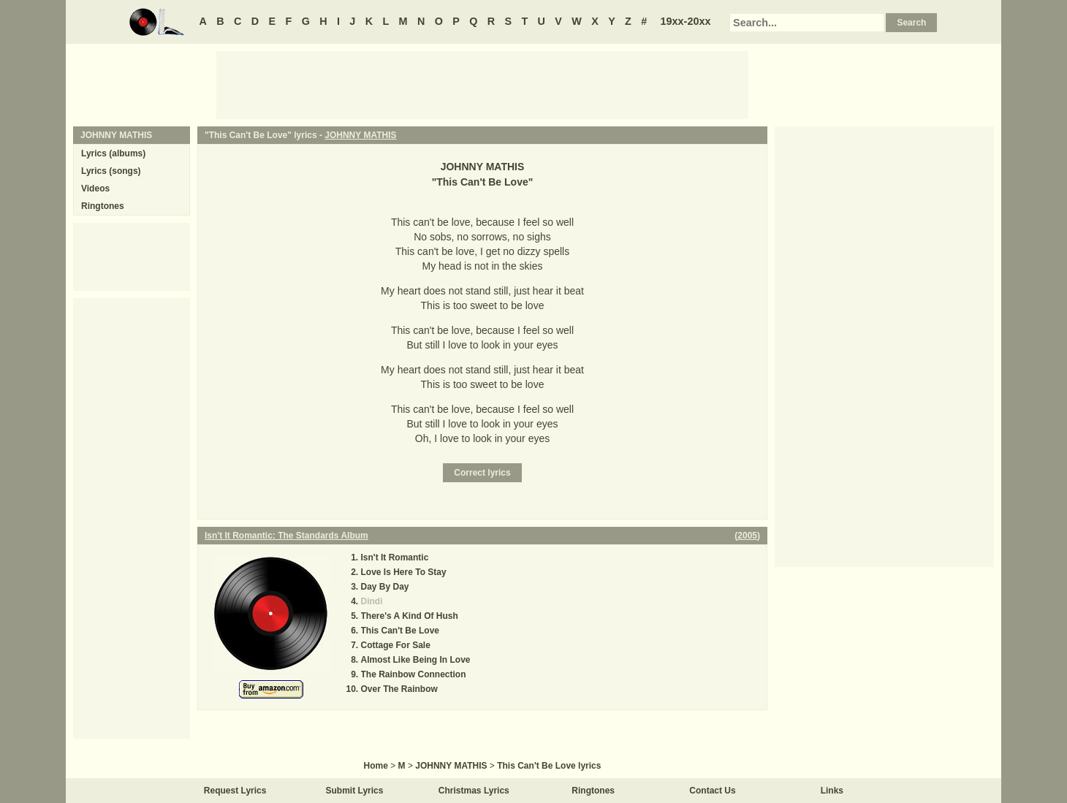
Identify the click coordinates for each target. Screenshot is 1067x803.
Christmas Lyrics (473, 790)
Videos (95, 188)
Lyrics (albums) (113, 153)
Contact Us (712, 790)
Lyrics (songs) (111, 171)
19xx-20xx (686, 21)
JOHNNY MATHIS (360, 135)
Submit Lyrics (355, 790)
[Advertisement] (482, 84)
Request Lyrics (235, 790)
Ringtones (102, 206)
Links (832, 790)
